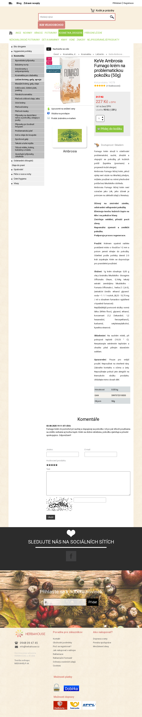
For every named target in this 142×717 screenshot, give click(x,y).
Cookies (57, 665)
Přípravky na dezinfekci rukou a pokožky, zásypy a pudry (27, 117)
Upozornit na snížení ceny (63, 109)
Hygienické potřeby (23, 51)
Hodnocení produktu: (56, 460)
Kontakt (56, 639)
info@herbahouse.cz (29, 646)
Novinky (27, 33)
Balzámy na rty (21, 64)
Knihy (64, 39)
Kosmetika (19, 56)
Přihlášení (117, 3)
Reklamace (58, 654)
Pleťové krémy (21, 107)
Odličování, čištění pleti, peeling (26, 89)
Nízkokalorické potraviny (24, 39)
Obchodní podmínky (62, 642)
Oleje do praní (18, 165)
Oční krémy (20, 103)
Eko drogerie (20, 46)
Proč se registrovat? (62, 646)
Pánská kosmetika (23, 94)
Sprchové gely (21, 139)
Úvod (56, 54)
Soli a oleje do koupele (25, 135)
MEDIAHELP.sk (21, 663)
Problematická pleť (24, 131)
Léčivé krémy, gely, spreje (28, 79)
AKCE (18, 33)
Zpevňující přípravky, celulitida (24, 155)
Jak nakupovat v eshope (64, 650)
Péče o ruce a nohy (22, 174)
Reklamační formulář (62, 658)
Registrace (128, 3)
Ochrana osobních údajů (64, 662)
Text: (48, 469)
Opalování (18, 169)
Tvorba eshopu (22, 660)
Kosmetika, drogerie (71, 33)
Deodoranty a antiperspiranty (22, 70)
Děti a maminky (50, 39)
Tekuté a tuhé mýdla (24, 143)
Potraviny (51, 33)
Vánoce (38, 33)
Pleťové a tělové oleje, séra (27, 98)
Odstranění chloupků (23, 160)
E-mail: (88, 449)
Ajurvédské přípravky (24, 60)
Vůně (72, 39)
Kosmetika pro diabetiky (26, 75)
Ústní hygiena (20, 179)
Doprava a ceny (100, 639)
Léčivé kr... (100, 54)
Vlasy (16, 183)
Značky (81, 39)
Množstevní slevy (101, 646)
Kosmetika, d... (70, 54)
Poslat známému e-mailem (63, 118)
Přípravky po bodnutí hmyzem (24, 125)
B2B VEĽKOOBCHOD (51, 24)
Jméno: (49, 449)
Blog (19, 3)
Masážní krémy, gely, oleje (27, 84)
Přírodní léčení (93, 33)
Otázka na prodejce (60, 113)
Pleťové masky (22, 111)
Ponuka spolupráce (102, 642)
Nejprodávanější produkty (103, 39)
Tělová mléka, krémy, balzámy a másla (24, 148)
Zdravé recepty (32, 3)
